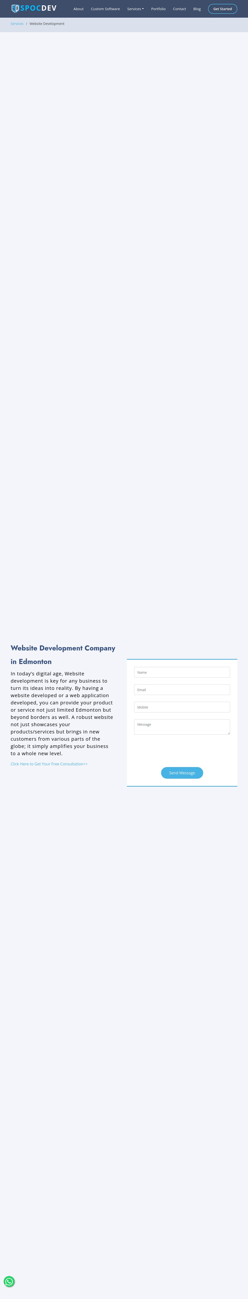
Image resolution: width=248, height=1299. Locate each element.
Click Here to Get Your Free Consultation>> (49, 764)
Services (17, 23)
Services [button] (134, 8)
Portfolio (158, 8)
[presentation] (171, 750)
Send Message (182, 773)
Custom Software (105, 8)
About (78, 8)
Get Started (222, 9)
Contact (179, 8)
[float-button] (9, 1281)
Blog (197, 8)
